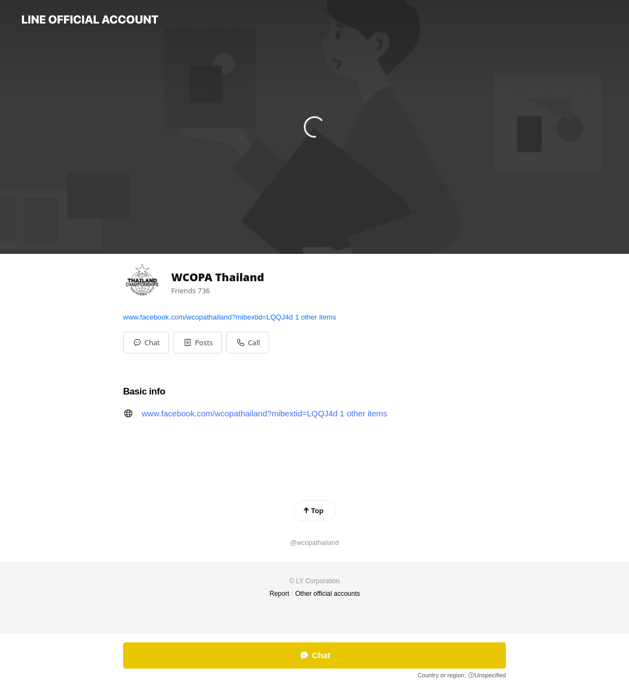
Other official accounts (327, 593)
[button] (197, 342)
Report (279, 593)
